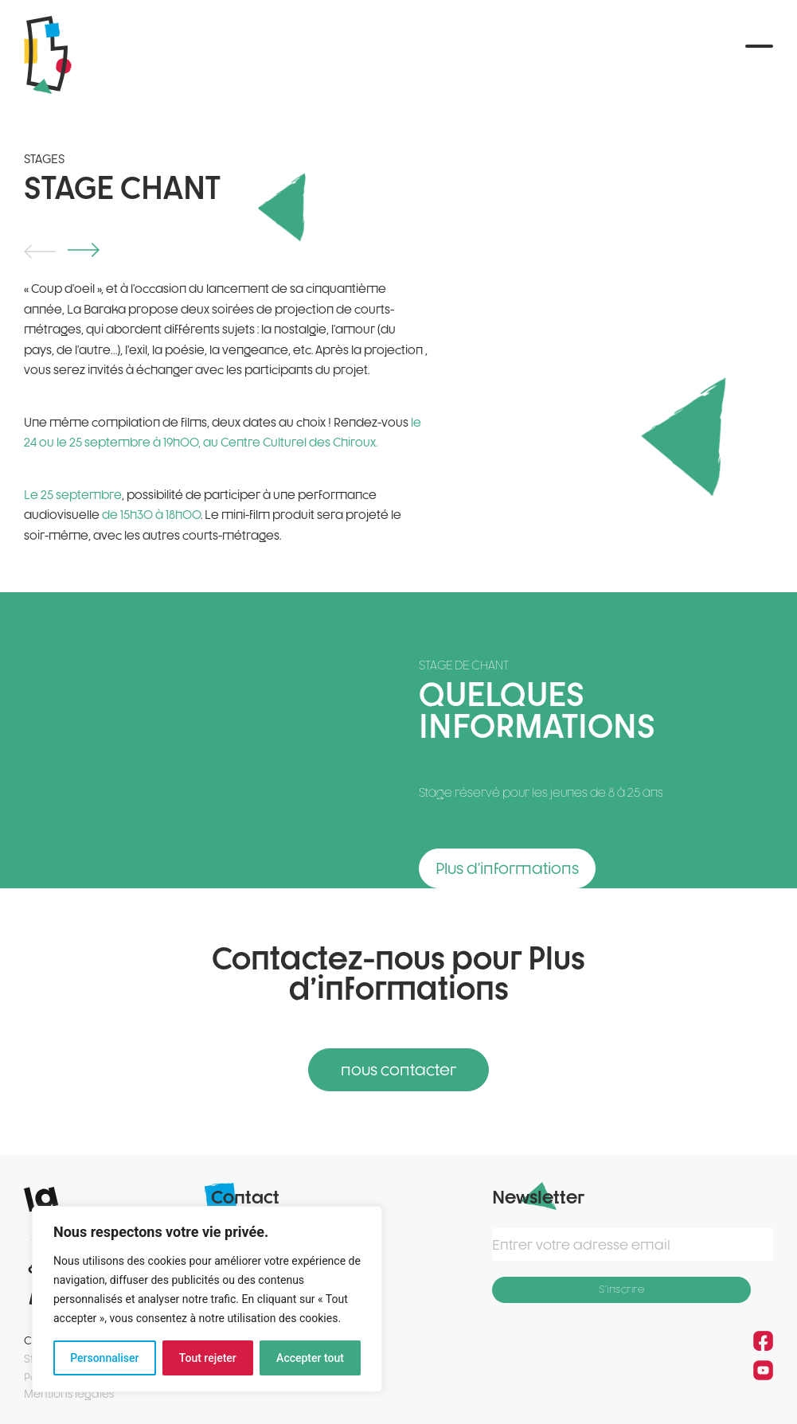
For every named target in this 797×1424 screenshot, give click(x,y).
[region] (207, 1299)
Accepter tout (310, 1358)
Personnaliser (104, 1358)
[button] (759, 55)
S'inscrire (621, 1287)
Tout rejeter (207, 1358)
